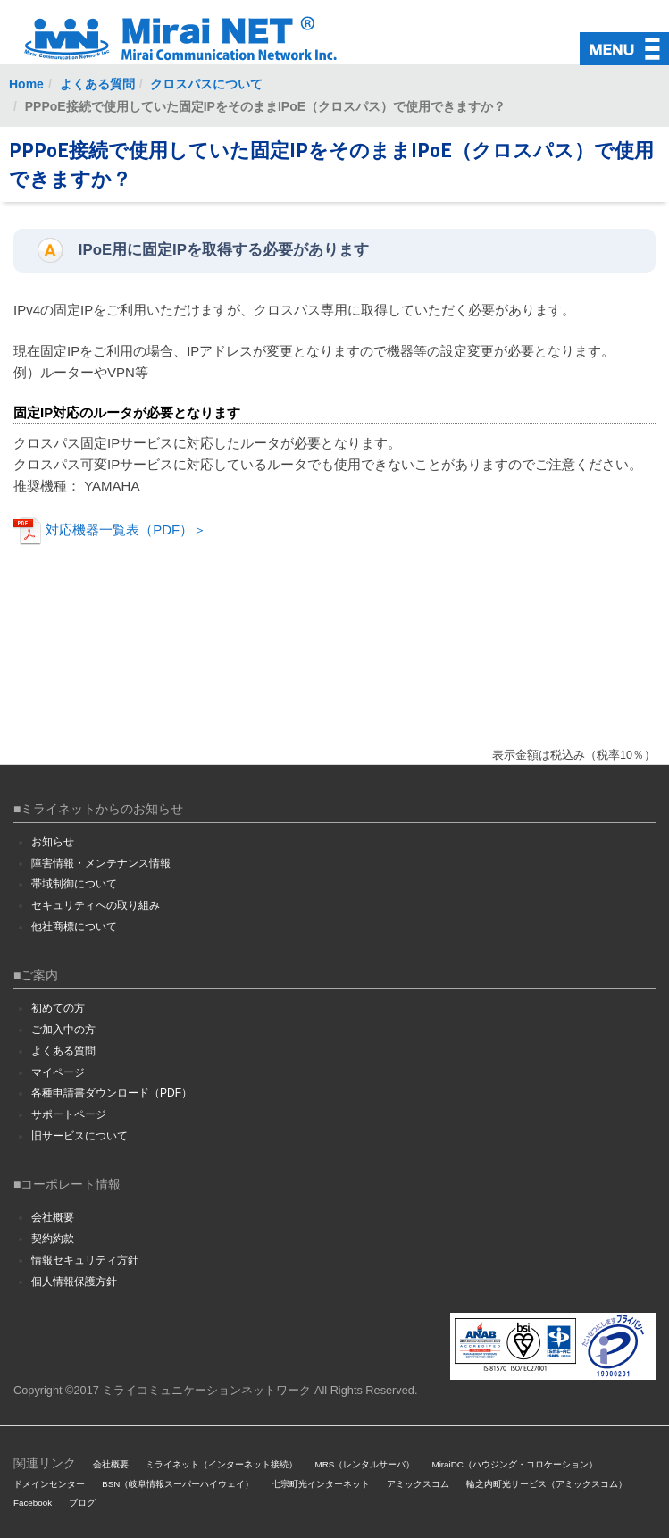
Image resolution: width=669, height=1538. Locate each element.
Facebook (32, 1503)
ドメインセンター (49, 1484)
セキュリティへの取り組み (95, 905)
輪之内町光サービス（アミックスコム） (546, 1484)
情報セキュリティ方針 (84, 1260)
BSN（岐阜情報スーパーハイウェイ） (178, 1484)
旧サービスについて (79, 1136)
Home (26, 84)
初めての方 (58, 1008)
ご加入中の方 (63, 1029)
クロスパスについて (206, 84)
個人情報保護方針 (74, 1281)
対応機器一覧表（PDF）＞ (109, 529)
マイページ (58, 1072)
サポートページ (68, 1114)
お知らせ (52, 842)
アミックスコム (418, 1484)
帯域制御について (74, 884)
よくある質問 (97, 84)
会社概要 (52, 1217)
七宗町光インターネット (321, 1484)
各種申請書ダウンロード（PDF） (111, 1093)
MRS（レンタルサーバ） (365, 1464)
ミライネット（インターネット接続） (221, 1464)
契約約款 (52, 1238)
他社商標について (74, 926)
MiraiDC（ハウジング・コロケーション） (514, 1464)
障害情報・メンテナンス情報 (101, 863)
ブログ (82, 1503)
